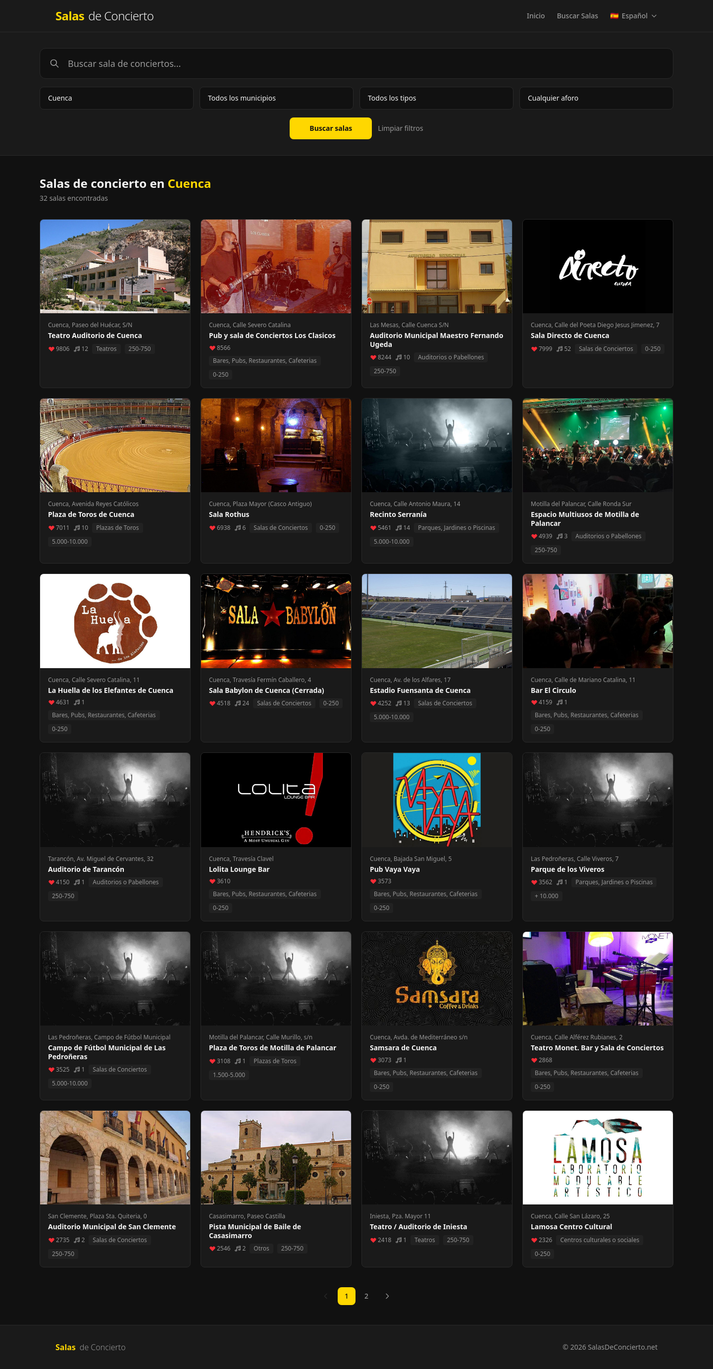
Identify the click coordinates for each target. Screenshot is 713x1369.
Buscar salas (330, 128)
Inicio (536, 15)
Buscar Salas (577, 15)
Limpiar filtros (400, 128)
